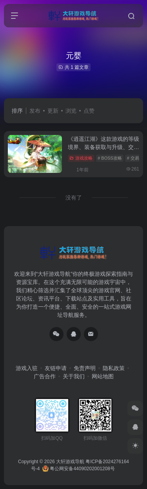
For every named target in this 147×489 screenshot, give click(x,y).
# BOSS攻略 (110, 158)
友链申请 (56, 368)
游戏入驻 (27, 368)
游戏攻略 (81, 158)
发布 (34, 111)
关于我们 (74, 376)
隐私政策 (114, 368)
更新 (52, 111)
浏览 (70, 111)
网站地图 (103, 376)
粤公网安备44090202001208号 (78, 468)
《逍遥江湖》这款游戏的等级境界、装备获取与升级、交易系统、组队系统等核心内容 (103, 147)
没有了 (73, 197)
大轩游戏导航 (70, 461)
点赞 (88, 111)
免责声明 (85, 368)
